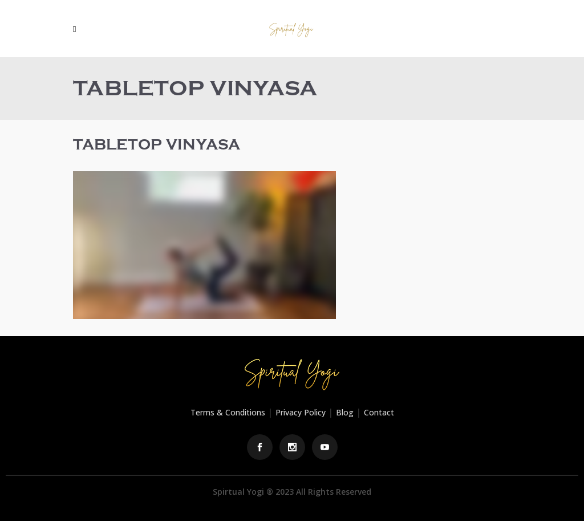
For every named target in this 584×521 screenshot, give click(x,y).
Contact (379, 412)
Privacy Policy (300, 412)
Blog (345, 412)
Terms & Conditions (227, 412)
